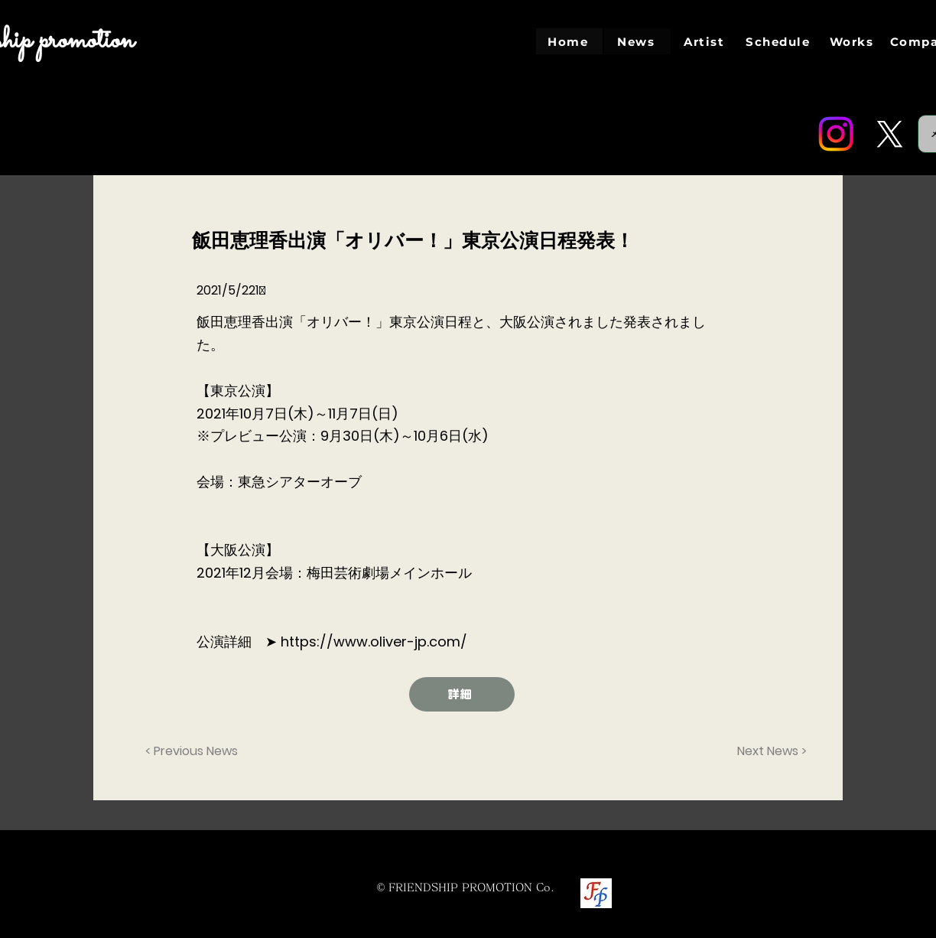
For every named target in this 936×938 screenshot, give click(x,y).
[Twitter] (889, 134)
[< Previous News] (195, 751)
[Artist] (705, 41)
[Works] (853, 41)
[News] (637, 41)
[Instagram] (836, 134)
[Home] (569, 41)
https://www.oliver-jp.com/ (374, 641)
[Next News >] (768, 751)
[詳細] (462, 694)
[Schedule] (779, 41)
